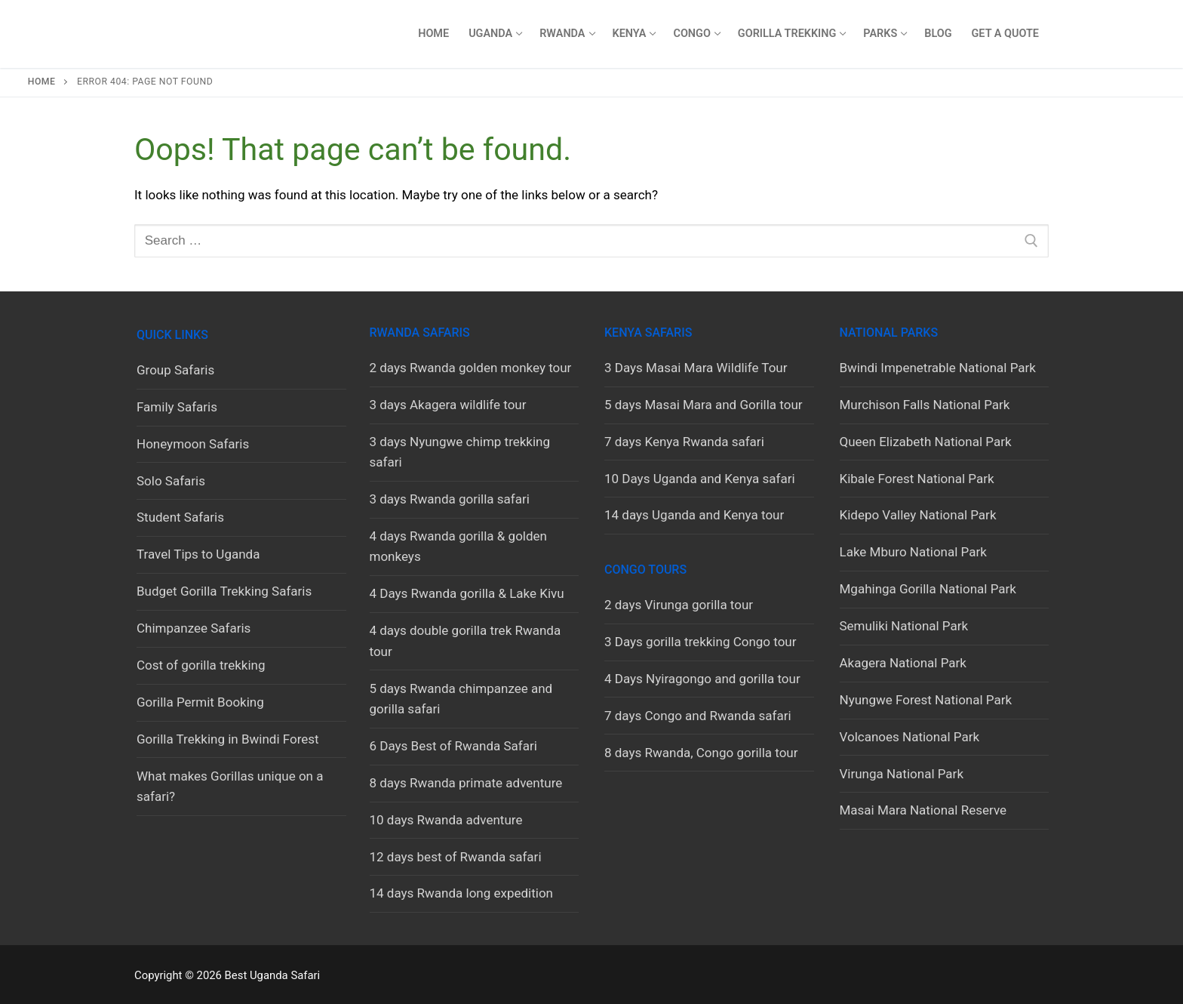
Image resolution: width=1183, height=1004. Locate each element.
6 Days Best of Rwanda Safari (453, 745)
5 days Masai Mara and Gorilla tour (703, 404)
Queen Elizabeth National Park (926, 441)
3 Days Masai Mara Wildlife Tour (696, 367)
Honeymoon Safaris (193, 443)
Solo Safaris (171, 480)
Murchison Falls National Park (925, 404)
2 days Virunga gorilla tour (678, 604)
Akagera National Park (903, 662)
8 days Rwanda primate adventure (466, 782)
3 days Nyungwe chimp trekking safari (460, 452)
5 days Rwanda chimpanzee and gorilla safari (461, 699)
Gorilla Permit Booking (200, 702)
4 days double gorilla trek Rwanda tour (465, 641)
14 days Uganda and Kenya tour (694, 514)
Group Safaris (175, 369)
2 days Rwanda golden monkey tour (471, 367)
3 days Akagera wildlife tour (448, 404)
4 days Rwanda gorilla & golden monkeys (458, 546)
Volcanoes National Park (910, 736)
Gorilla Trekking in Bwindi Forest (228, 739)
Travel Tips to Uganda (198, 554)
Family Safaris (177, 406)
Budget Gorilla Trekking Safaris (224, 591)
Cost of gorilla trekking (201, 665)
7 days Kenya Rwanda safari (684, 441)
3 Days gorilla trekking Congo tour (700, 641)
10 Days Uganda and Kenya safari (699, 478)
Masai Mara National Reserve (923, 810)
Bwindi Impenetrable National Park (938, 367)
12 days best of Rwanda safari (456, 856)
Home (42, 81)
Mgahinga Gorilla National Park (928, 588)
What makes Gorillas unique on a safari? (230, 786)
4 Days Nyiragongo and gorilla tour (702, 678)
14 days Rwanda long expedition (462, 893)
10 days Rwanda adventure (446, 819)
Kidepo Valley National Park (918, 514)
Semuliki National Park (904, 625)
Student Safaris (180, 517)
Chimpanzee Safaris (193, 628)
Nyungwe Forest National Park (926, 699)
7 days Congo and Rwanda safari (697, 715)
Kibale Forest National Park (917, 478)
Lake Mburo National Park (913, 551)
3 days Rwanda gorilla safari (450, 499)
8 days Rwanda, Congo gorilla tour (701, 752)
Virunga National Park (902, 773)
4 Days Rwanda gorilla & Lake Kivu (467, 593)
